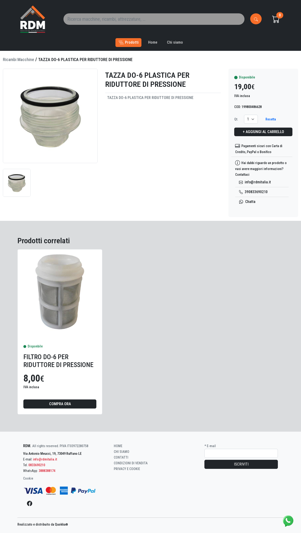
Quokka (61, 524)
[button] (128, 42)
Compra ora (60, 404)
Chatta (247, 201)
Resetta (270, 119)
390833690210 (253, 192)
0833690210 (36, 465)
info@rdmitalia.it (255, 182)
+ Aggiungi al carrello (263, 131)
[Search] (153, 19)
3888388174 (47, 471)
